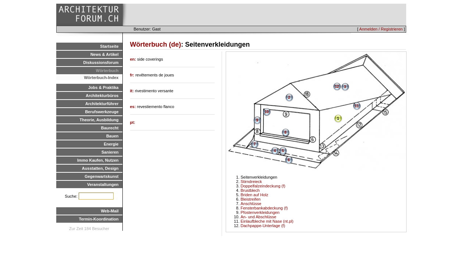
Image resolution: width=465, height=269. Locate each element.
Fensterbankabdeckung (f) (264, 208)
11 (357, 106)
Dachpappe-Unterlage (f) (263, 225)
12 (337, 87)
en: (133, 59)
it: (132, 91)
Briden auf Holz (254, 195)
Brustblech (250, 190)
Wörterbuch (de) (155, 44)
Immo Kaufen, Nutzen (97, 160)
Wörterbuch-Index (101, 77)
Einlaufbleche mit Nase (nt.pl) (267, 221)
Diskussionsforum (101, 62)
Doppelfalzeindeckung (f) (263, 186)
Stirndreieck (251, 181)
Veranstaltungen (103, 184)
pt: (132, 122)
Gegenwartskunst (101, 176)
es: (133, 106)
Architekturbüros (102, 95)
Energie (111, 144)
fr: (133, 75)
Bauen (112, 136)
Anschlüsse (251, 203)
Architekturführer (101, 103)
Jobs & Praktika (103, 87)
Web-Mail (109, 211)
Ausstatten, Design (100, 168)
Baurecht (110, 128)
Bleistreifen (251, 199)
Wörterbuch (107, 70)
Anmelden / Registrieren (381, 29)
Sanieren (109, 152)
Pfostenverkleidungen (260, 212)
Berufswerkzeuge (101, 112)
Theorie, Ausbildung (99, 120)
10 (267, 112)
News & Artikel (104, 54)
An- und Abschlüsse (258, 217)
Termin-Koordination (99, 219)
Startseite (109, 46)
